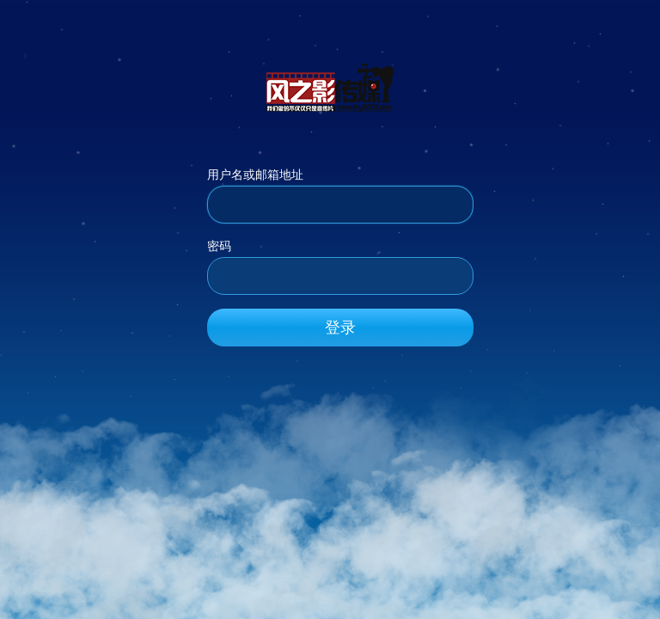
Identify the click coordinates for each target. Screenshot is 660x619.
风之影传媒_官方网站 (330, 86)
